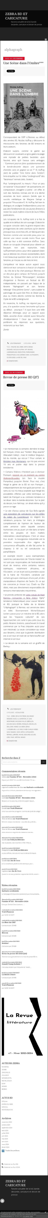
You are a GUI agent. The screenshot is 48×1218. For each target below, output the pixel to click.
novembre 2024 (7, 1122)
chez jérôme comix (22, 355)
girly (8, 737)
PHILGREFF (5, 1075)
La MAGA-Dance (8, 974)
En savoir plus (28, 1216)
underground (12, 352)
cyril (3, 798)
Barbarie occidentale (35, 787)
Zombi (4, 808)
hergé (16, 727)
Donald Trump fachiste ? (12, 964)
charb (25, 729)
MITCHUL (5, 1107)
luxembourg (11, 729)
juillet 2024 (5, 1133)
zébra (21, 347)
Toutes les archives (12, 1151)
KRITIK (34, 343)
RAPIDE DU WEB (7, 1104)
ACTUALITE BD (19, 712)
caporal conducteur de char (12, 787)
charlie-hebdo (33, 729)
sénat (28, 727)
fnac (12, 737)
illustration (21, 719)
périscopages (11, 355)
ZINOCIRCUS (6, 1072)
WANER (4, 1086)
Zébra (4, 777)
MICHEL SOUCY (7, 1081)
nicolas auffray (18, 349)
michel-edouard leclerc (27, 734)
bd (18, 347)
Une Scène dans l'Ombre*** (23, 63)
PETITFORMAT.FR (7, 1110)
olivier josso (11, 357)
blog (15, 719)
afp (26, 349)
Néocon (5, 933)
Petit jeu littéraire (17, 840)
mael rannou (11, 732)
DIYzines (4, 1101)
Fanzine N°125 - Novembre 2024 (23, 777)
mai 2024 (5, 1139)
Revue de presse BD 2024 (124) (14, 954)
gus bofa (22, 727)
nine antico (21, 732)
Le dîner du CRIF (9, 922)
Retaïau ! (5, 943)
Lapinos (5, 871)
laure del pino (21, 357)
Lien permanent (14, 343)
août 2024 (5, 1130)
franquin (25, 724)
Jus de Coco (15, 861)
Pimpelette (6, 850)
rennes (30, 349)
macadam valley (20, 721)
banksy (23, 737)
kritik (26, 347)
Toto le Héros (7, 819)
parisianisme (30, 352)
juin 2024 (5, 1136)
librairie (15, 734)
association (21, 352)
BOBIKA (4, 1089)
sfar (21, 729)
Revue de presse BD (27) (21, 377)
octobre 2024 (6, 1125)
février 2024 (5, 1147)
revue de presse (21, 716)
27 (27, 719)
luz (17, 729)
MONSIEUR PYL (7, 1078)
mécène (17, 737)
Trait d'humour (16, 808)
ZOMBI (4, 1070)
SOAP (3, 1083)
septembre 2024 (7, 1128)
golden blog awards (14, 724)
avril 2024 (5, 1141)
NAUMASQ (5, 1067)
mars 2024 (5, 1144)
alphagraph (34, 355)
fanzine (14, 347)
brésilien (30, 721)
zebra (13, 716)
